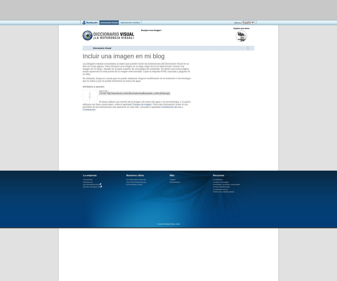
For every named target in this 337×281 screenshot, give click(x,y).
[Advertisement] (155, 10)
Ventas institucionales (221, 187)
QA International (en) (91, 184)
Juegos (172, 180)
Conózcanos (88, 180)
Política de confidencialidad (223, 192)
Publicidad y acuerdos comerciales (226, 184)
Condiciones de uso (171, 107)
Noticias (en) (88, 182)
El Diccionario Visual (134, 184)
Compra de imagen (142, 104)
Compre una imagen (221, 182)
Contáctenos (89, 109)
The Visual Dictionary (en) (136, 182)
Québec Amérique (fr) (91, 187)
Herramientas (175, 182)
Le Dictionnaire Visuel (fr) (136, 180)
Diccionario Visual (102, 48)
